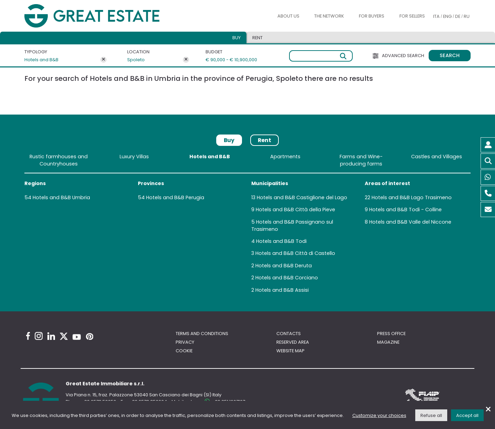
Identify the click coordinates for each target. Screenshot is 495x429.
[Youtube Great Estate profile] (76, 337)
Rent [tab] (257, 37)
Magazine (388, 342)
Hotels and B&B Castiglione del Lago (302, 197)
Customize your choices (379, 415)
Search (450, 55)
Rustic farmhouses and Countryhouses (59, 160)
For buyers (371, 16)
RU (467, 16)
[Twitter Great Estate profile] (63, 336)
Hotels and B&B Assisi (282, 290)
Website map (290, 350)
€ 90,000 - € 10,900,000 (228, 59)
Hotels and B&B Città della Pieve (295, 209)
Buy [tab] (236, 37)
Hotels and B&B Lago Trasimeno (412, 197)
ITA (436, 16)
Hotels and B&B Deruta (283, 265)
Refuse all (431, 415)
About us (288, 16)
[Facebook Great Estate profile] (28, 336)
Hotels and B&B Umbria (61, 197)
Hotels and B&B (41, 59)
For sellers (412, 16)
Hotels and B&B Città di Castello (295, 253)
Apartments (285, 156)
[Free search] (321, 56)
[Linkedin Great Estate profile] (51, 336)
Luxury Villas (134, 156)
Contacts (288, 333)
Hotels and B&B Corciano (286, 277)
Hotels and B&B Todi (281, 241)
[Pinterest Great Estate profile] (89, 336)
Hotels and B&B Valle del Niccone (410, 221)
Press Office (391, 333)
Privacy (185, 342)
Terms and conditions (202, 333)
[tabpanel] (247, 225)
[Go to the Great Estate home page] (105, 16)
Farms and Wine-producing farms (361, 160)
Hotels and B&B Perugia (175, 197)
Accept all (467, 415)
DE (457, 16)
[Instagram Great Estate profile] (38, 336)
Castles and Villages (436, 156)
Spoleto (136, 59)
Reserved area (292, 342)
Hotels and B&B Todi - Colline (405, 209)
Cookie (184, 350)
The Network (329, 16)
